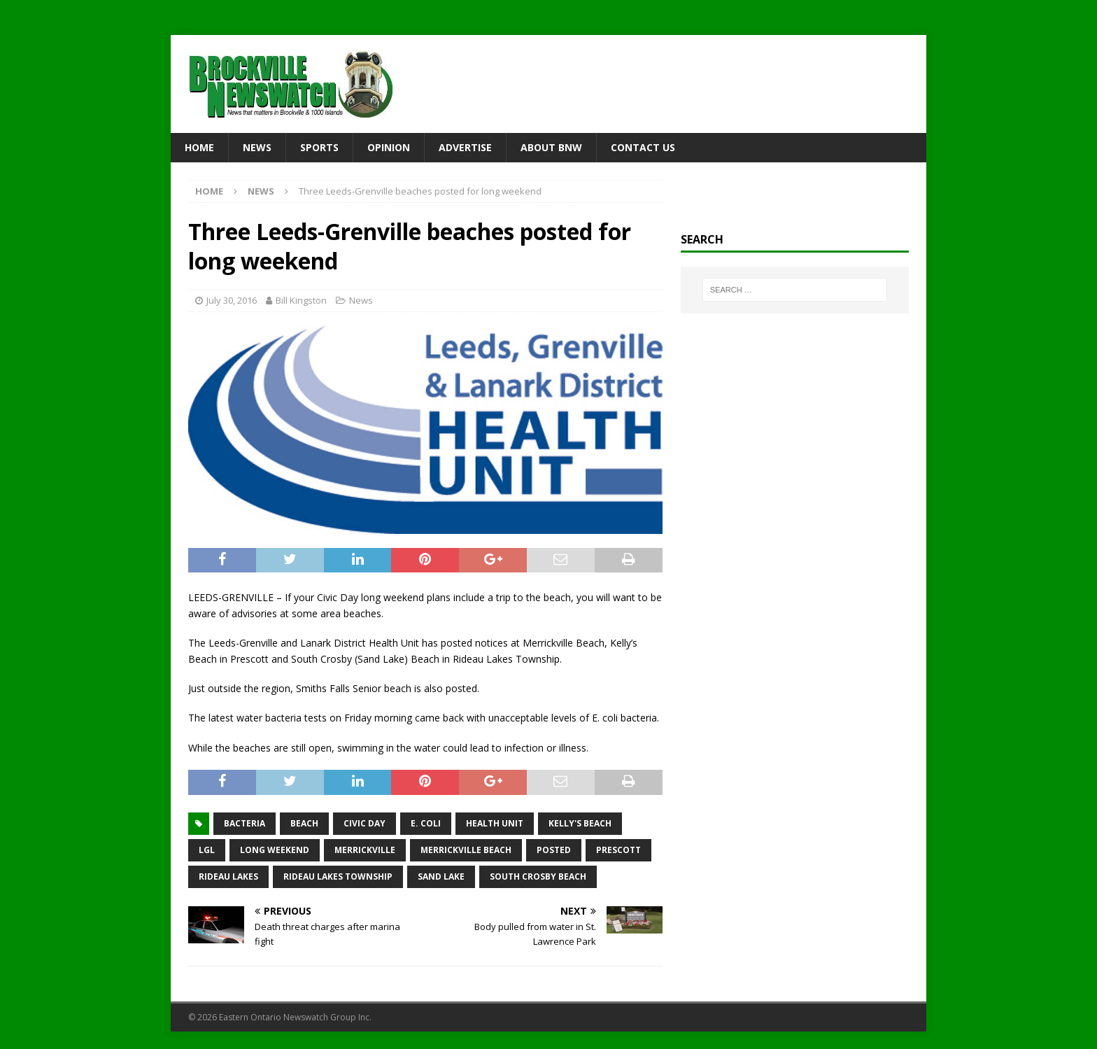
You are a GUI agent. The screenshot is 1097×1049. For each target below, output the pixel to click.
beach (304, 823)
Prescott (618, 850)
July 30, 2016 (231, 300)
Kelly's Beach (579, 823)
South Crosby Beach (538, 876)
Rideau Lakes (228, 876)
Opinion (388, 147)
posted (554, 850)
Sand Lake (441, 876)
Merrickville (364, 850)
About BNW (551, 147)
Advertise (465, 147)
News (257, 147)
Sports (319, 147)
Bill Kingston (301, 300)
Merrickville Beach (465, 850)
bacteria (244, 823)
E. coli (426, 823)
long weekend (274, 850)
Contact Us (643, 147)
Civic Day (364, 823)
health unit (494, 823)
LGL (207, 850)
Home (199, 147)
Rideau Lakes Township (337, 876)
